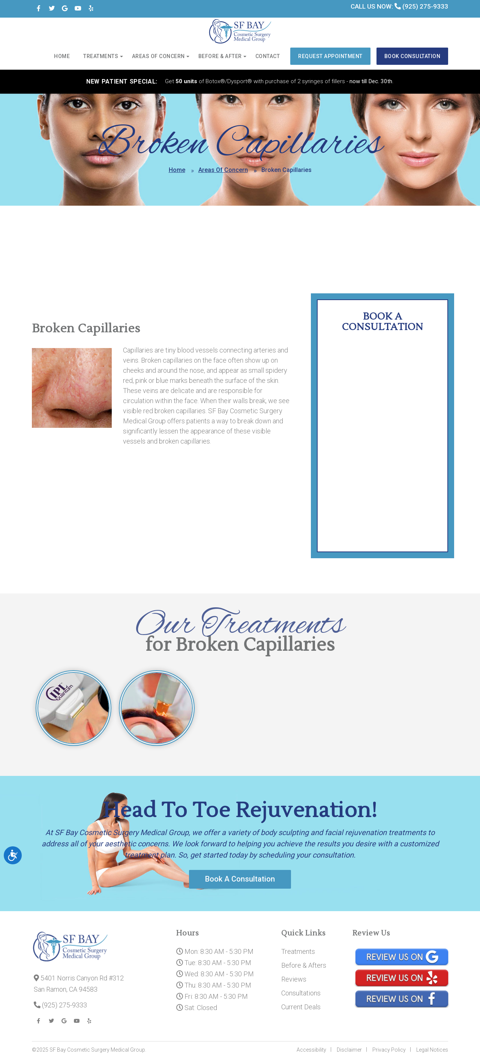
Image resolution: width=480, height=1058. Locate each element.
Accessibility (311, 1050)
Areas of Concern (159, 57)
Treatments (101, 57)
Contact (268, 57)
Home (63, 57)
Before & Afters (303, 965)
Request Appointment (331, 56)
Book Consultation (413, 56)
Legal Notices (432, 1050)
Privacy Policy (389, 1050)
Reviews (293, 979)
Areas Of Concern (223, 169)
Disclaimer (349, 1050)
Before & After (221, 57)
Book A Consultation (240, 879)
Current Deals (301, 1007)
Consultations (301, 993)
